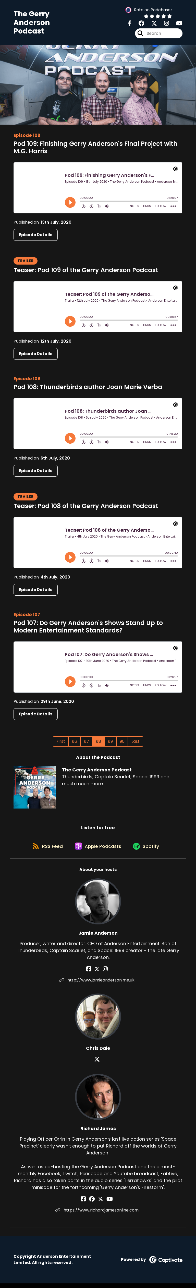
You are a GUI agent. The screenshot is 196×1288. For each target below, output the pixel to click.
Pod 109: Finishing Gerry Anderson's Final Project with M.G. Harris (95, 149)
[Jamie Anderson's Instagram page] (104, 974)
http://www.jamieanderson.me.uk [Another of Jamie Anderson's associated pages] (98, 985)
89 (110, 743)
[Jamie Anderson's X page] (98, 974)
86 (74, 743)
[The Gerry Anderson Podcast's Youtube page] (176, 24)
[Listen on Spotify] (148, 850)
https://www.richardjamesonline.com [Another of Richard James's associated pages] (98, 1215)
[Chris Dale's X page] (98, 1064)
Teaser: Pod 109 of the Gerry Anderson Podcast (86, 272)
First (60, 743)
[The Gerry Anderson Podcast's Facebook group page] (138, 24)
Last (135, 743)
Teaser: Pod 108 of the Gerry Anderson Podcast (86, 508)
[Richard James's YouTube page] (107, 1204)
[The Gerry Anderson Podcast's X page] (151, 24)
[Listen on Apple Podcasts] (98, 850)
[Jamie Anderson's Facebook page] (91, 974)
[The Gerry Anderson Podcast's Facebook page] (129, 24)
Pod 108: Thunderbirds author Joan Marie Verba (88, 389)
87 (86, 743)
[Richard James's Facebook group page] (94, 1204)
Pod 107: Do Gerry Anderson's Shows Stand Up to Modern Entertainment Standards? (88, 628)
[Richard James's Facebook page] (87, 1204)
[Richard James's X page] (100, 1204)
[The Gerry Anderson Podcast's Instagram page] (163, 24)
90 (122, 743)
